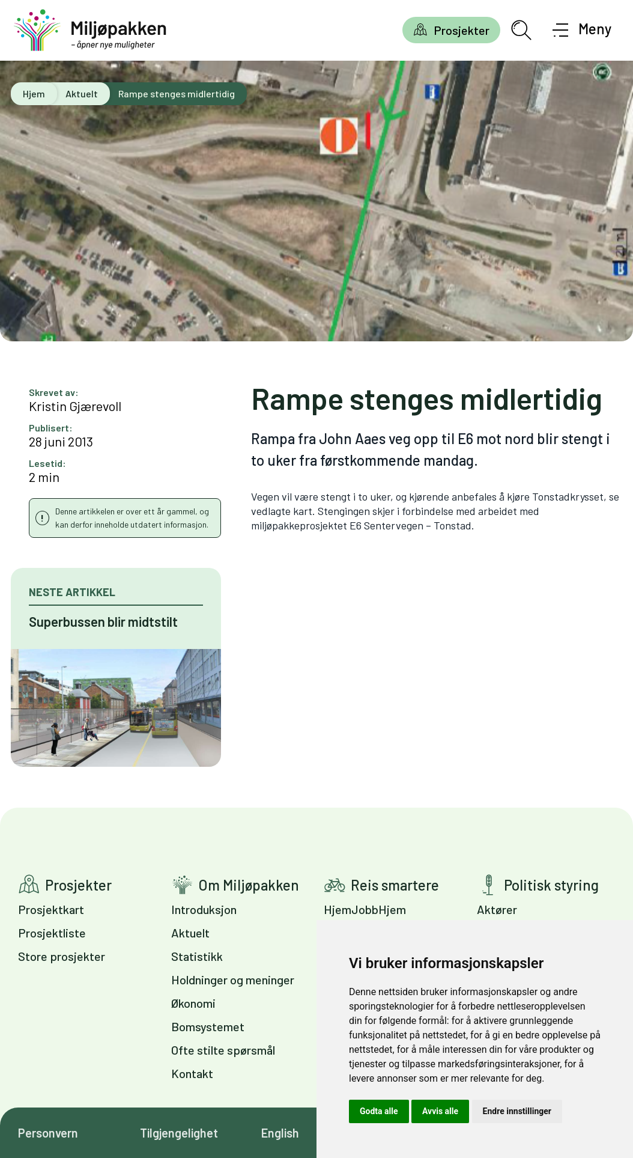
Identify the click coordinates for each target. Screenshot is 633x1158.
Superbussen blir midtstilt (103, 621)
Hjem (34, 93)
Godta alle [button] (379, 1111)
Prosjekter (461, 30)
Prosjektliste (52, 932)
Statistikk (197, 956)
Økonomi (193, 1003)
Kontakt (192, 1073)
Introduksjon (204, 909)
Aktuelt (81, 93)
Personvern (48, 1133)
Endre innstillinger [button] (517, 1111)
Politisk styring (551, 885)
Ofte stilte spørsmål (223, 1050)
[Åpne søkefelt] (521, 30)
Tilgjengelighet (179, 1133)
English (280, 1133)
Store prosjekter (61, 956)
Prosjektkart (51, 909)
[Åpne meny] (582, 30)
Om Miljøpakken (248, 885)
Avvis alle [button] (440, 1111)
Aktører (497, 909)
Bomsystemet (207, 1026)
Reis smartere (395, 885)
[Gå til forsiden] (90, 30)
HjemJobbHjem (365, 909)
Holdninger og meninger (232, 979)
